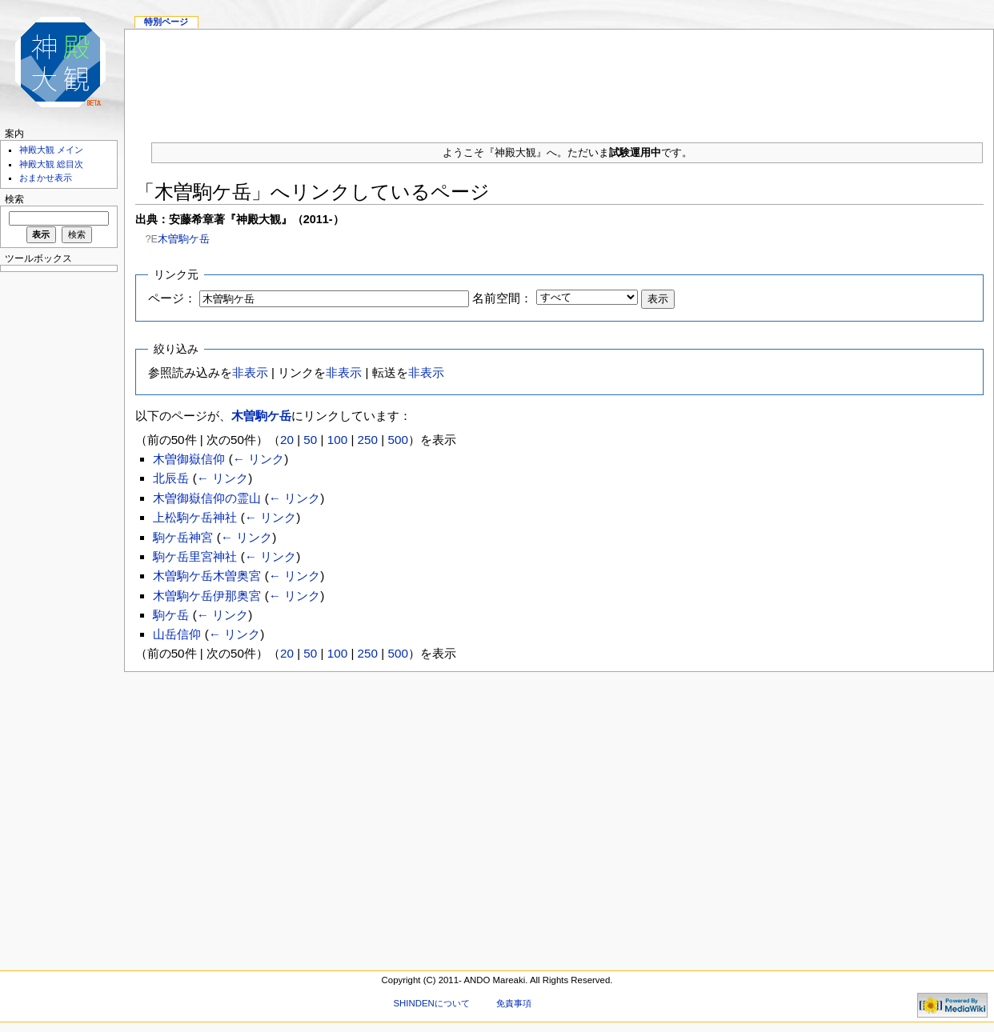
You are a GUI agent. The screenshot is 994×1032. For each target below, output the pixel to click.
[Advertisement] (559, 80)
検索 (14, 199)
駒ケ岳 (171, 615)
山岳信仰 (177, 634)
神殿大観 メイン (51, 149)
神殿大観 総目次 (51, 164)
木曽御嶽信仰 (189, 459)
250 (368, 439)
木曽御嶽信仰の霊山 (207, 498)
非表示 (250, 372)
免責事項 (513, 1003)
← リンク (258, 459)
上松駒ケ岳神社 (195, 517)
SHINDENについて (431, 1003)
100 (337, 439)
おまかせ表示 (45, 177)
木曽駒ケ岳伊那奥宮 (207, 595)
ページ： (172, 298)
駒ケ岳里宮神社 (195, 556)
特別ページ (166, 21)
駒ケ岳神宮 (183, 537)
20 (287, 439)
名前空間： (502, 298)
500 (397, 439)
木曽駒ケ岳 (184, 239)
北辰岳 (171, 478)
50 (310, 439)
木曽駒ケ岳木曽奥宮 (207, 575)
